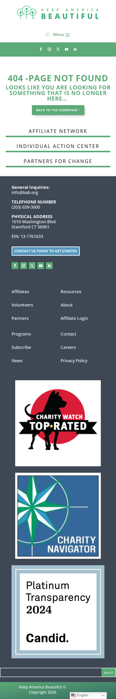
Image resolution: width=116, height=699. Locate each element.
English (79, 695)
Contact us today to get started (45, 251)
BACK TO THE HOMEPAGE (57, 110)
